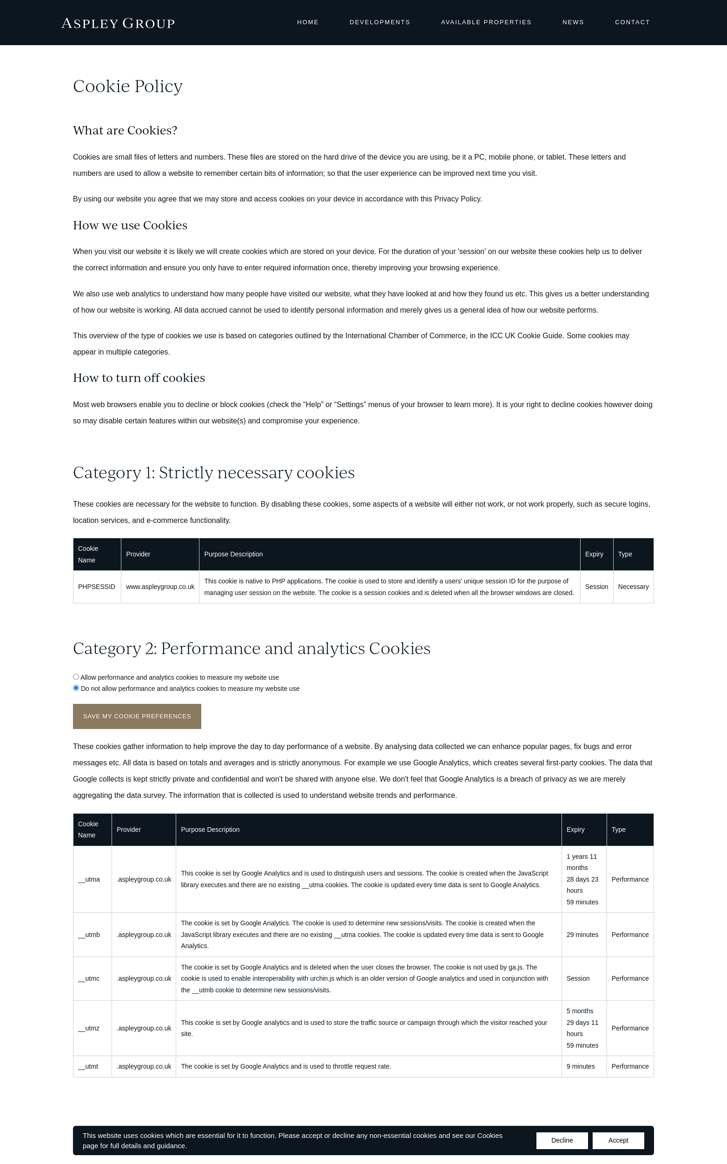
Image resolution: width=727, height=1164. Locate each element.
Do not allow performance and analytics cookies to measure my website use (190, 688)
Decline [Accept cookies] (562, 1140)
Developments (380, 22)
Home (308, 22)
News (573, 22)
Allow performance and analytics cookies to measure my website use (179, 677)
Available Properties (486, 22)
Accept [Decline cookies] (618, 1140)
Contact (632, 22)
